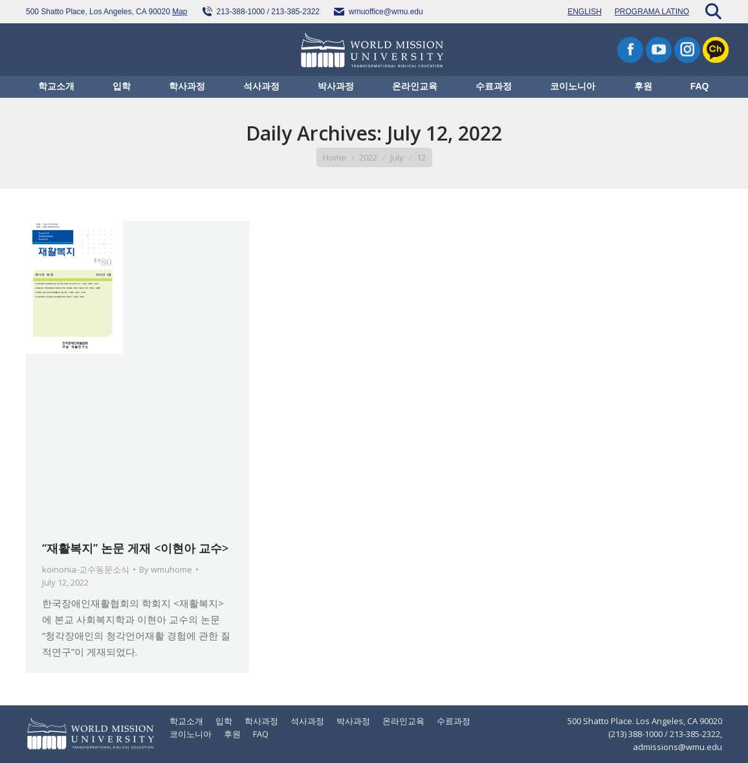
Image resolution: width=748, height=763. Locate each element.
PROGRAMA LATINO (652, 11)
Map (179, 11)
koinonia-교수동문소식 (85, 569)
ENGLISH (584, 11)
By (165, 569)
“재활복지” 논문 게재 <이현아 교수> (135, 548)
